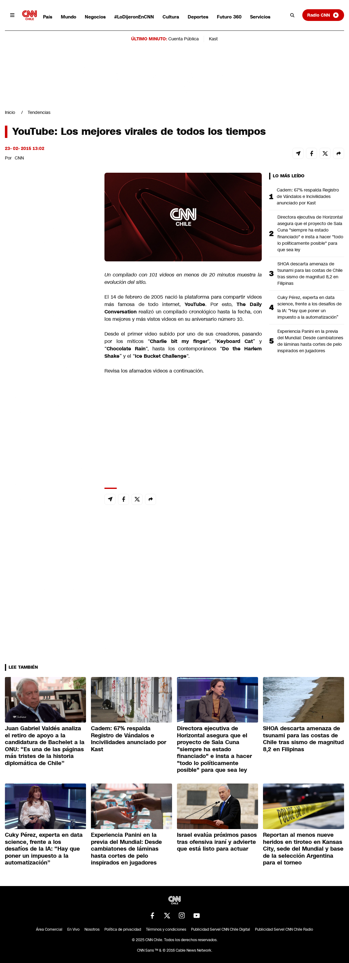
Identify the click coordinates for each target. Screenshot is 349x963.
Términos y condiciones (166, 929)
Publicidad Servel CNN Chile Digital (220, 929)
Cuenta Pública (183, 39)
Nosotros (92, 929)
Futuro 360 (229, 17)
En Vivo (73, 929)
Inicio (10, 112)
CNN (19, 158)
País (47, 17)
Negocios (95, 17)
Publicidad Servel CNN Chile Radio (284, 929)
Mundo (68, 17)
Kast (213, 39)
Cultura (171, 17)
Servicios (260, 17)
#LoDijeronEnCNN (134, 17)
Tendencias (39, 112)
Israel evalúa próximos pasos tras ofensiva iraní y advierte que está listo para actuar (217, 842)
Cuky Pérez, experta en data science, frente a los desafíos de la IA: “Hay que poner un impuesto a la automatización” (309, 307)
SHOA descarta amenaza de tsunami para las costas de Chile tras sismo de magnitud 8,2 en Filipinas (310, 273)
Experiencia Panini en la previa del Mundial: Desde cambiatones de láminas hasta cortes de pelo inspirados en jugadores (310, 341)
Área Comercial (49, 929)
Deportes (198, 17)
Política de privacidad (122, 929)
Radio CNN (323, 15)
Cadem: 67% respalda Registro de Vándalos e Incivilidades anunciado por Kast (308, 196)
